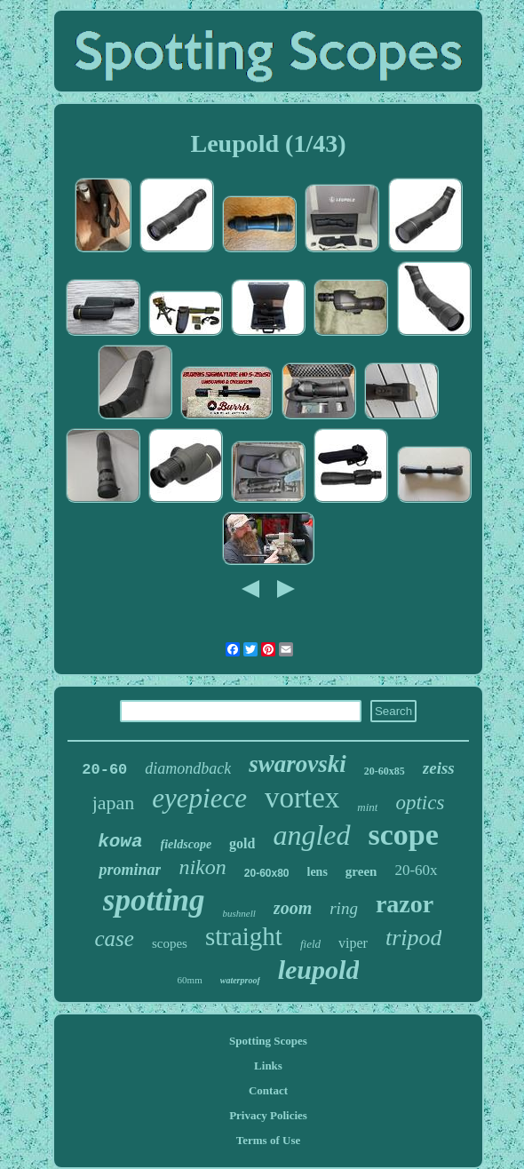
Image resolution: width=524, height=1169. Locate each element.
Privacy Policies (268, 1115)
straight (243, 936)
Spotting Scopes (268, 1040)
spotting (154, 900)
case (114, 938)
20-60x (415, 870)
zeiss (439, 768)
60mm (190, 979)
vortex (302, 798)
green (361, 871)
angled (311, 835)
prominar (130, 870)
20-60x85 (384, 771)
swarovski (297, 764)
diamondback (188, 768)
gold (242, 843)
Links (268, 1065)
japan (113, 802)
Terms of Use (268, 1140)
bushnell (239, 913)
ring (343, 908)
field (310, 943)
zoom (293, 908)
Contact (268, 1090)
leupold (319, 969)
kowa (120, 841)
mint (367, 807)
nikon (202, 867)
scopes (169, 943)
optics (419, 802)
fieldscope (186, 844)
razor (404, 904)
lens (317, 872)
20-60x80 (267, 873)
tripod (413, 937)
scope (404, 834)
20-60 (104, 769)
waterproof (240, 980)
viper (353, 942)
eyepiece (199, 798)
